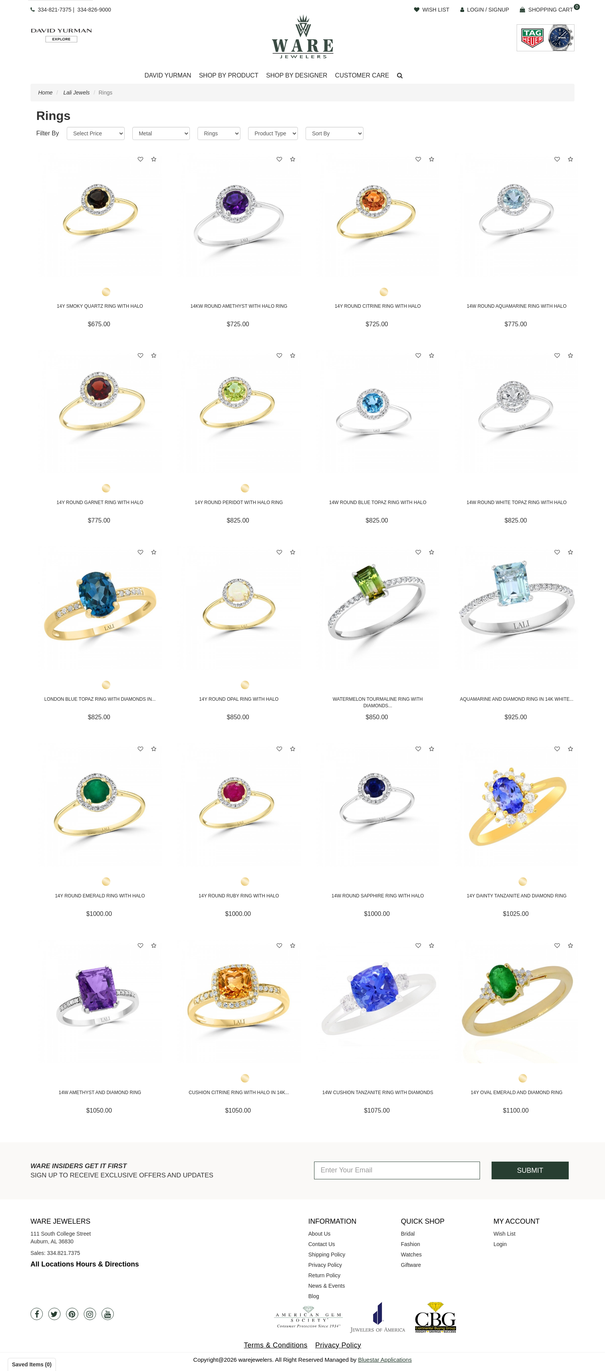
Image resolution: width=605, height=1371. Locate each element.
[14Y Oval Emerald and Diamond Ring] (516, 1001)
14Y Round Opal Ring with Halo (239, 699)
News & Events (326, 1286)
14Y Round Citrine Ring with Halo (378, 306)
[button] (400, 75)
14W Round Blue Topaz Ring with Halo (377, 502)
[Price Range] (96, 133)
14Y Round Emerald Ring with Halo (100, 896)
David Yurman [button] (167, 75)
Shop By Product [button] (229, 75)
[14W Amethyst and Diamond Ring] (100, 1001)
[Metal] (161, 133)
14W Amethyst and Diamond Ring (100, 1092)
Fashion (410, 1244)
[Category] (219, 133)
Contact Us (321, 1244)
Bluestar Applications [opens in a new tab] (385, 1359)
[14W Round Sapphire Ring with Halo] (377, 804)
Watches (411, 1254)
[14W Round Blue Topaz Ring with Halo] (377, 411)
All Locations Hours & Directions (84, 1264)
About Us (319, 1234)
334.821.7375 (63, 1253)
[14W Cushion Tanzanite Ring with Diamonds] (377, 1001)
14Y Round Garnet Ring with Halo (100, 502)
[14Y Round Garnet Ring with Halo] (100, 411)
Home (45, 92)
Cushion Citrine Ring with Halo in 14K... (239, 1092)
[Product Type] (273, 133)
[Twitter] (54, 1314)
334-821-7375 (54, 10)
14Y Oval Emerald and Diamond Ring (517, 1092)
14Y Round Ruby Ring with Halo (239, 896)
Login (500, 1244)
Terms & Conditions (276, 1345)
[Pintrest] (72, 1314)
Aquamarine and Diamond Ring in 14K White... (516, 699)
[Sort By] (334, 133)
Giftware (411, 1265)
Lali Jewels (76, 92)
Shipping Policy (326, 1254)
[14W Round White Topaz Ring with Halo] (516, 411)
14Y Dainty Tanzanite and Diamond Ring (517, 896)
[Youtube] (107, 1314)
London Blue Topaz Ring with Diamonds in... (100, 699)
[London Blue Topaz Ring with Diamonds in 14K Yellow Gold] (100, 608)
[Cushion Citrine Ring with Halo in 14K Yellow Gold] (238, 1001)
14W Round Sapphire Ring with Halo (377, 896)
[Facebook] (36, 1314)
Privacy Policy (325, 1265)
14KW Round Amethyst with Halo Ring (238, 306)
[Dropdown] (167, 75)
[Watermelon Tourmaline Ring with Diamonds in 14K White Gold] (377, 608)
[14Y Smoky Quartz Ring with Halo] (100, 215)
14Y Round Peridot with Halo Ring (239, 502)
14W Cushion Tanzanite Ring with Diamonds (377, 1092)
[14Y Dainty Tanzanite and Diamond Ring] (516, 804)
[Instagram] (90, 1314)
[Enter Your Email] (397, 1170)
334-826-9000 (94, 10)
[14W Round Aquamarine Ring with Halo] (516, 215)
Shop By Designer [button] (297, 75)
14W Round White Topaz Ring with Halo (516, 502)
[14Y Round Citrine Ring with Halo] (377, 215)
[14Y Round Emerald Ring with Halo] (100, 804)
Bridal (408, 1234)
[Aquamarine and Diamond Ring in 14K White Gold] (516, 608)
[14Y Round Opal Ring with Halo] (238, 608)
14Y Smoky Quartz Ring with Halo (100, 306)
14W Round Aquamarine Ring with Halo (517, 306)
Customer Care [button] (362, 75)
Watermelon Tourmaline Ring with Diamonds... (378, 702)
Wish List (504, 1234)
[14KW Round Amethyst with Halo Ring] (238, 215)
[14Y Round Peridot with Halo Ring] (238, 411)
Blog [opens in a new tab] (313, 1296)
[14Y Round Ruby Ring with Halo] (238, 804)
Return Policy (324, 1275)
